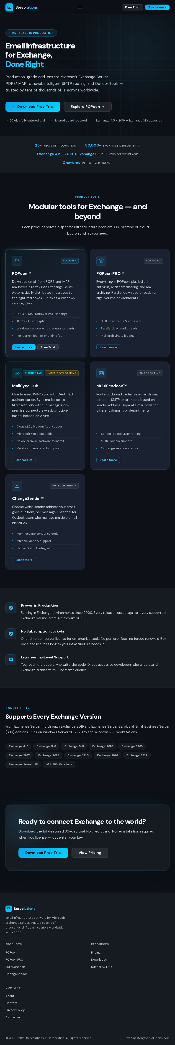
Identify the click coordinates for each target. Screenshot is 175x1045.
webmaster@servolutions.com (148, 1038)
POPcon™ (21, 273)
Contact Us (23, 460)
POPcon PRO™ (110, 273)
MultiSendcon (15, 967)
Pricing (96, 952)
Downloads (99, 960)
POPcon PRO (14, 960)
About (9, 996)
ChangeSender (16, 974)
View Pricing (90, 852)
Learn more (23, 347)
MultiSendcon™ (111, 386)
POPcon (11, 952)
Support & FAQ (101, 967)
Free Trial (132, 7)
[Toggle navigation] (80, 7)
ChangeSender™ (28, 498)
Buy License (157, 7)
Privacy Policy (15, 1010)
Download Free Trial (33, 106)
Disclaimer (12, 1017)
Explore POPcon (88, 106)
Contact (11, 1003)
